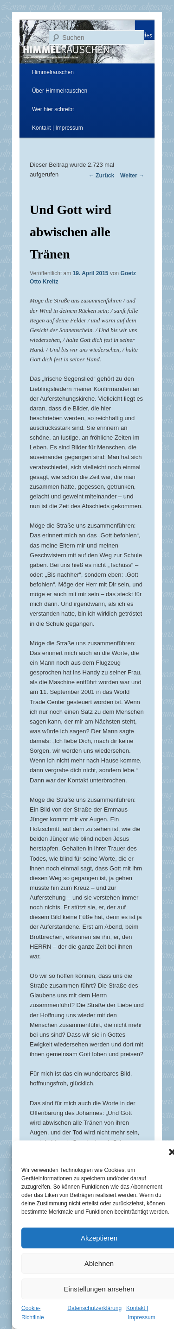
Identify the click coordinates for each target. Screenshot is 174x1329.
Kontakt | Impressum (57, 128)
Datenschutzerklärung (94, 1308)
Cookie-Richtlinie (32, 1313)
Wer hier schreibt (53, 109)
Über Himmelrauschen (59, 91)
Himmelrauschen (53, 72)
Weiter (132, 175)
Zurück (101, 175)
